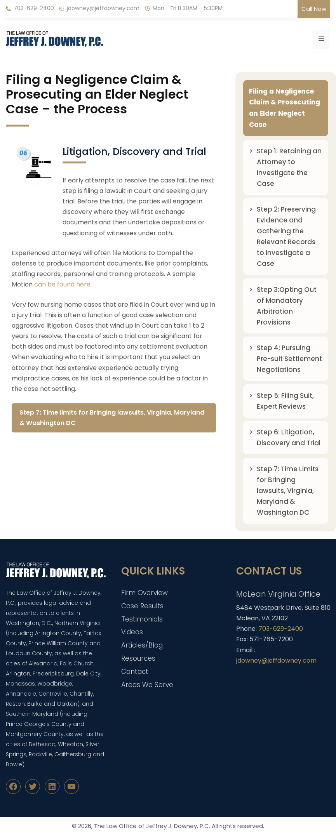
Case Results (142, 606)
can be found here (62, 284)
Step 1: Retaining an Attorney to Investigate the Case (289, 167)
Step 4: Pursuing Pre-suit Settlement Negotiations (289, 358)
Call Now (313, 9)
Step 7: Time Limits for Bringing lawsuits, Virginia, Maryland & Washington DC (288, 490)
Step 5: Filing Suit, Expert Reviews (285, 401)
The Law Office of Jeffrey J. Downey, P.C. (152, 826)
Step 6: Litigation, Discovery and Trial (288, 437)
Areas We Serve (147, 684)
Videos (132, 632)
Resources (138, 658)
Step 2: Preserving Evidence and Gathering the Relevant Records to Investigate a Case (286, 236)
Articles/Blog (142, 645)
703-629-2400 (34, 8)
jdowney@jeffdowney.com (103, 8)
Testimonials (142, 619)
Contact (134, 671)
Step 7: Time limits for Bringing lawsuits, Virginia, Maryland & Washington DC (111, 417)
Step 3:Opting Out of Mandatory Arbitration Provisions (287, 306)
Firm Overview (144, 592)
